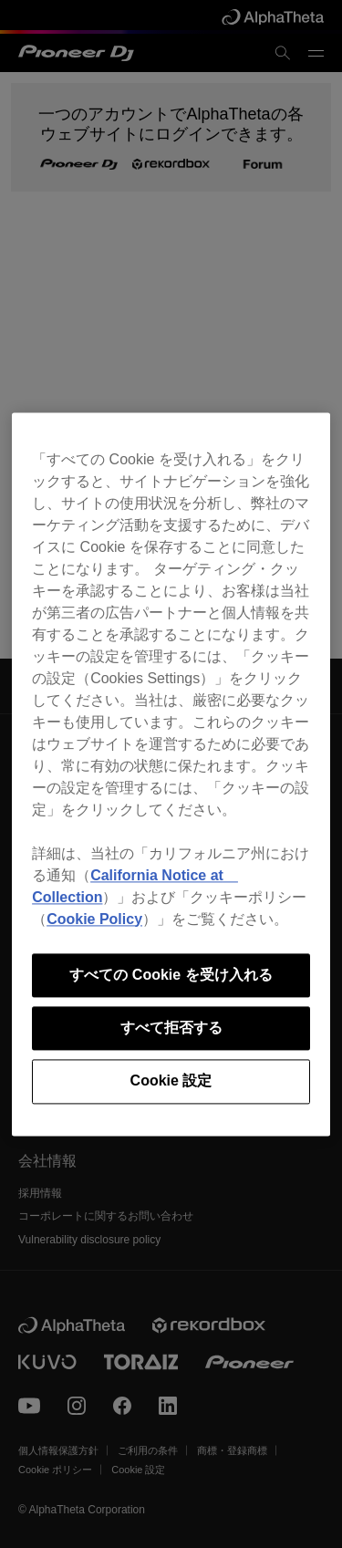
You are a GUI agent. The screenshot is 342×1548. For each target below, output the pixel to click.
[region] (171, 774)
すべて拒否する (171, 1027)
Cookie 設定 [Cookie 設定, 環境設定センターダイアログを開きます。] (171, 1081)
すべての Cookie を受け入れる (170, 974)
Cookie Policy (94, 919)
